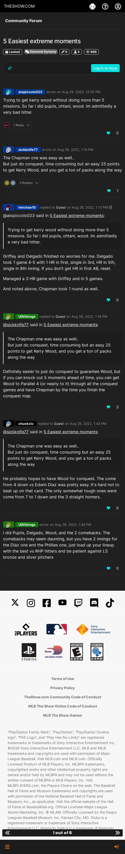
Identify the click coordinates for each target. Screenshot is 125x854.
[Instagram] (31, 603)
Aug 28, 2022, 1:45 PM (73, 525)
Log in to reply (105, 68)
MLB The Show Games (62, 715)
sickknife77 (28, 150)
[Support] (106, 6)
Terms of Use (62, 678)
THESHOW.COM (19, 6)
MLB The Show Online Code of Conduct (62, 706)
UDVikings (26, 316)
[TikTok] (110, 603)
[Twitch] (78, 603)
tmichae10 (27, 207)
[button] (7, 847)
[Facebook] (47, 603)
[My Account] (118, 6)
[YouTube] (62, 603)
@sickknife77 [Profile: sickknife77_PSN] (16, 324)
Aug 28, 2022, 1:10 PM (75, 150)
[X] (15, 603)
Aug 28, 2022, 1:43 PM (88, 424)
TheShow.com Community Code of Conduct (62, 697)
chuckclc (26, 424)
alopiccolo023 (30, 92)
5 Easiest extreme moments (77, 215)
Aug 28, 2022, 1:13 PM (90, 207)
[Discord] (94, 603)
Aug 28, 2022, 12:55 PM (81, 92)
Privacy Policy (62, 688)
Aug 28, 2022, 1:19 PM (89, 316)
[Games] (93, 6)
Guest (61, 207)
